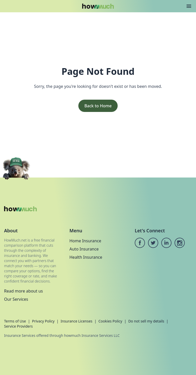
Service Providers (18, 326)
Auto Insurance (84, 249)
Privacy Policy (43, 321)
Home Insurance (85, 241)
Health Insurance (85, 257)
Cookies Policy (110, 321)
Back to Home (98, 106)
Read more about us (23, 291)
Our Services (16, 299)
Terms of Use (15, 321)
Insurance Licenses (76, 321)
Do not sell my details (146, 321)
